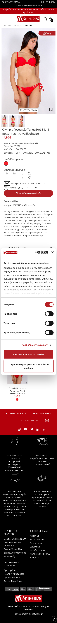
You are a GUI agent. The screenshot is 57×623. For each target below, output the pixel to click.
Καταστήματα (37, 539)
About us (34, 535)
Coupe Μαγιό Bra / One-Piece (13, 544)
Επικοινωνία (36, 543)
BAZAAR (7, 25)
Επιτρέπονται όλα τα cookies (28, 354)
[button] (28, 110)
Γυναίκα (18, 25)
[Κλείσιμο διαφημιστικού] (52, 252)
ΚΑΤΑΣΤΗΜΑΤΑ (12, 2)
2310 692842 (14, 467)
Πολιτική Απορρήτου (14, 573)
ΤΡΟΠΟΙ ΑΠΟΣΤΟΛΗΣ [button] (28, 247)
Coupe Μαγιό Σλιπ (13, 549)
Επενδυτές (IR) (37, 550)
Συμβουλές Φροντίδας (15, 552)
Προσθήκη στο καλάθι (28, 193)
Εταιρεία (34, 557)
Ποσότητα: (10, 187)
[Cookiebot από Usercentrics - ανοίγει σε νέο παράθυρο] (36, 252)
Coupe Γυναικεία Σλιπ (15, 538)
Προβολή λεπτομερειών (35, 345)
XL (29, 175)
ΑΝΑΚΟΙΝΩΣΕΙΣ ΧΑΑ (40, 553)
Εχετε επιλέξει (11, 201)
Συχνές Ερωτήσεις (13, 581)
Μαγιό (28, 25)
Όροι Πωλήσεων (12, 577)
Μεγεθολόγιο (10, 556)
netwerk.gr (37, 613)
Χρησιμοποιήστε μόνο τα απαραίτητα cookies (28, 366)
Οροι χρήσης (10, 570)
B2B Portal (35, 546)
